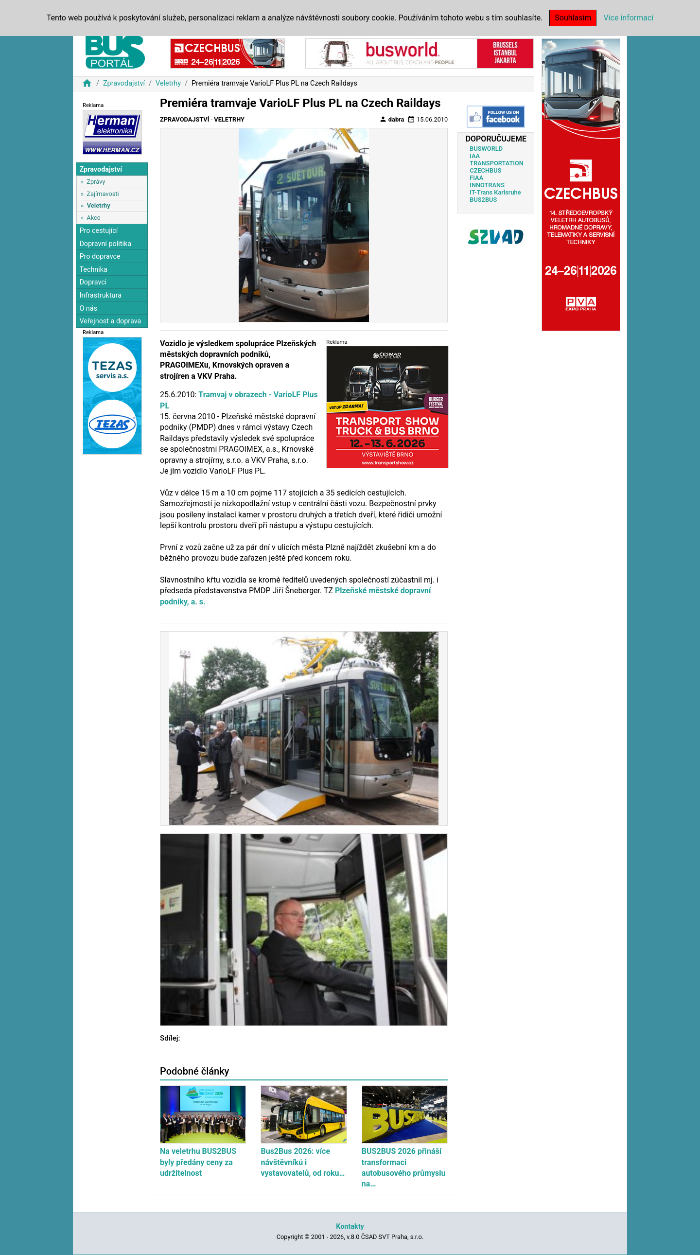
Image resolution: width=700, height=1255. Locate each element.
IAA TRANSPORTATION (497, 159)
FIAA (476, 177)
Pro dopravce (99, 256)
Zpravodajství (124, 83)
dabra (391, 119)
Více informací (628, 17)
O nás (88, 308)
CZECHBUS (485, 170)
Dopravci (92, 282)
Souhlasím (573, 17)
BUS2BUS (483, 199)
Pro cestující (98, 231)
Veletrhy (168, 83)
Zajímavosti (103, 193)
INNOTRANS (487, 185)
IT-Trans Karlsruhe (495, 192)
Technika (93, 269)
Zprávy (96, 181)
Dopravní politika (105, 244)
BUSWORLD (486, 148)
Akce (93, 217)
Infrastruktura (100, 295)
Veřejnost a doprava (110, 321)
